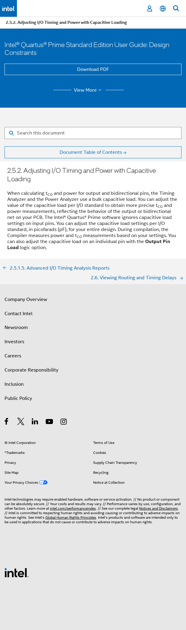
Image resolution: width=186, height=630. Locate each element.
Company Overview (26, 299)
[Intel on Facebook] (6, 422)
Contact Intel (18, 314)
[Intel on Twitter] (21, 422)
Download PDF (93, 69)
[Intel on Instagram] (64, 422)
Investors (14, 342)
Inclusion (14, 384)
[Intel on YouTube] (49, 422)
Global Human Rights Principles (70, 517)
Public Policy (18, 398)
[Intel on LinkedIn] (35, 422)
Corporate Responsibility (31, 370)
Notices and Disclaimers (158, 508)
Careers (13, 356)
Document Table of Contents (91, 152)
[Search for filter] (93, 133)
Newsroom (16, 327)
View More (88, 90)
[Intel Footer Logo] (17, 572)
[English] (162, 8)
